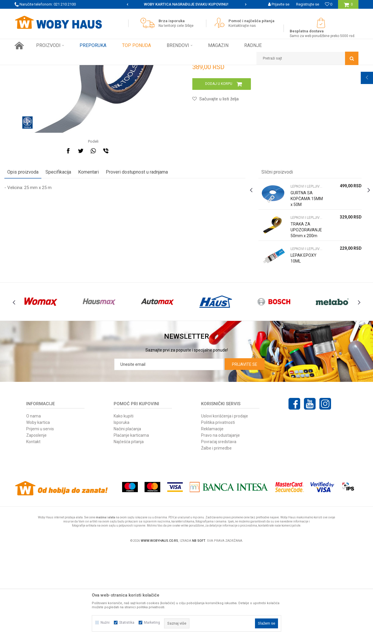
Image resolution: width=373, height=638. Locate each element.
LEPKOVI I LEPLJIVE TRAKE (110, 69)
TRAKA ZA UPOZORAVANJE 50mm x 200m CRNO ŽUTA (300, 312)
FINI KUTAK (76, 69)
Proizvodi (55, 69)
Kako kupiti (123, 504)
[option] (186, 4)
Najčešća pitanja (129, 529)
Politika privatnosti (218, 510)
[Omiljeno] (328, 4)
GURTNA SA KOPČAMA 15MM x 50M (299, 275)
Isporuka (121, 510)
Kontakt (33, 529)
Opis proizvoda (33, 248)
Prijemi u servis (40, 517)
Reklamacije (212, 517)
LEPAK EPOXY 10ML (300, 335)
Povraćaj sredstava (218, 529)
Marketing (152, 622)
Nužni (105, 622)
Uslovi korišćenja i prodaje (224, 504)
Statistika (126, 622)
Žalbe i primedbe (216, 536)
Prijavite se (244, 452)
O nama (33, 504)
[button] (307, 58)
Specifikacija (68, 248)
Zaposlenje (36, 523)
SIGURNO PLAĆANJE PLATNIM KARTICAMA (186, 4)
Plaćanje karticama (131, 523)
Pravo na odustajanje (220, 523)
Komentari (98, 248)
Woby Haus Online (29, 69)
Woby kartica (38, 510)
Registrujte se (307, 4)
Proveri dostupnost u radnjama (147, 248)
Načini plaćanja (127, 517)
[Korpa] (348, 6)
